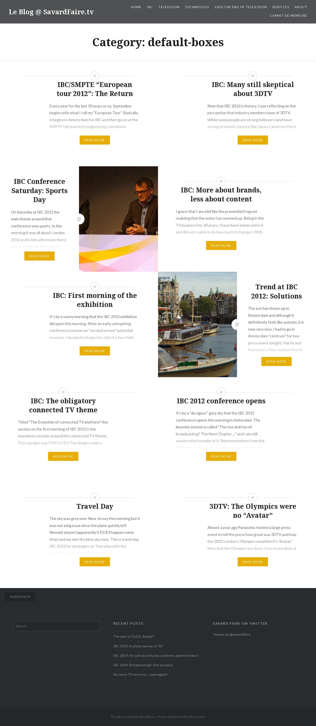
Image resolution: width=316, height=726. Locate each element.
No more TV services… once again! (140, 674)
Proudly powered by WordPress (133, 717)
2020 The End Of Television (241, 7)
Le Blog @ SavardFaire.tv (51, 11)
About (300, 7)
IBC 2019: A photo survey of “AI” (138, 646)
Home (136, 7)
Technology (197, 7)
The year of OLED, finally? (133, 636)
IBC (150, 7)
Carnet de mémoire (288, 15)
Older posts (20, 597)
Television (169, 7)
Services (280, 7)
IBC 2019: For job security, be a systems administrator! (156, 655)
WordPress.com (194, 717)
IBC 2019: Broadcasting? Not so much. (143, 665)
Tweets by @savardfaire (232, 634)
